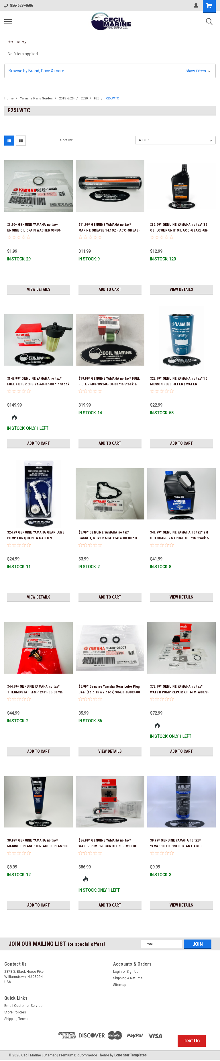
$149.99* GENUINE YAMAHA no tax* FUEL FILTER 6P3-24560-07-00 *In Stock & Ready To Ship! (38, 384)
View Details (38, 289)
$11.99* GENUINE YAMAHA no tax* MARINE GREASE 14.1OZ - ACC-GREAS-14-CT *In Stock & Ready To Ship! (109, 230)
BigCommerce (85, 1055)
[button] (110, 71)
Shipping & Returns (128, 978)
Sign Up (132, 972)
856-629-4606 (18, 5)
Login (117, 972)
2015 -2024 (66, 98)
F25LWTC (112, 98)
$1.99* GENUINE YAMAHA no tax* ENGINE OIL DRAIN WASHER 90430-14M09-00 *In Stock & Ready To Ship (35, 230)
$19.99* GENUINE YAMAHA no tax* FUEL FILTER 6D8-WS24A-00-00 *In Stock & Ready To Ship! (109, 384)
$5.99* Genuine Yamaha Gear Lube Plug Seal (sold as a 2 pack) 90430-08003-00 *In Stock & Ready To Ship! (109, 692)
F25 (96, 98)
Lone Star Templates (130, 1055)
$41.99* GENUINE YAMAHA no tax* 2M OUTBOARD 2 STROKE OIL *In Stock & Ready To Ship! (179, 538)
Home (9, 98)
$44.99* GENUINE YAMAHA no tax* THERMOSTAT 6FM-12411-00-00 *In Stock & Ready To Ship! (35, 692)
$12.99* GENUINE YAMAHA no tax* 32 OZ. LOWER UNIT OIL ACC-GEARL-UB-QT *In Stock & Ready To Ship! (179, 230)
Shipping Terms (16, 1019)
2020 (84, 98)
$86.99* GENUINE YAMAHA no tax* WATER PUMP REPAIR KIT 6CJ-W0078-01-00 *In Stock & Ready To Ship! (107, 846)
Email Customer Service (23, 1006)
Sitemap (119, 985)
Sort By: (66, 140)
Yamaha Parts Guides (36, 98)
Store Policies (15, 1012)
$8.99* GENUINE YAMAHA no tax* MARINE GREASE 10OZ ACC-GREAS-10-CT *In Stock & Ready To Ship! (37, 846)
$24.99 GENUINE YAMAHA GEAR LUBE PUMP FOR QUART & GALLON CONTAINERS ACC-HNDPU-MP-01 (35, 538)
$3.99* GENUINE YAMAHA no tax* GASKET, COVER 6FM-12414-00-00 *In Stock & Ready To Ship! (107, 538)
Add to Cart (110, 289)
